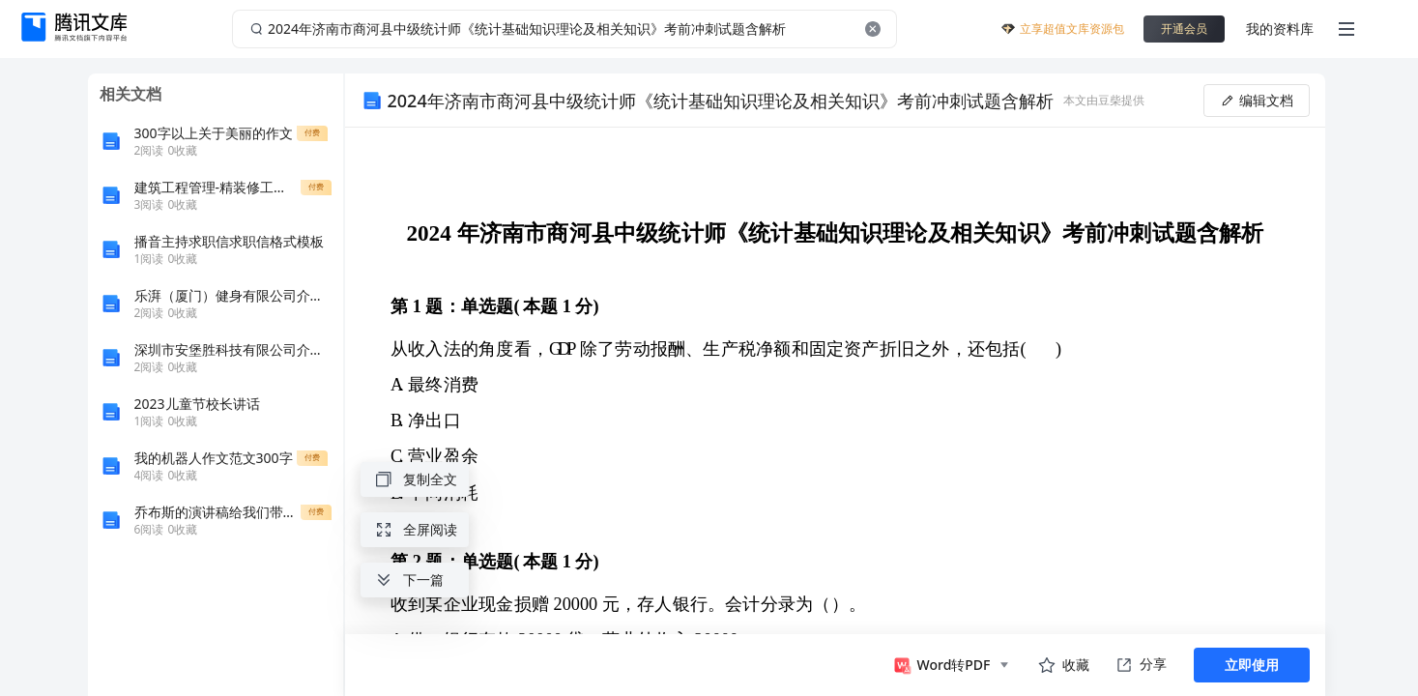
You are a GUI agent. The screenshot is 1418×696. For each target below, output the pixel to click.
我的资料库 (1280, 28)
